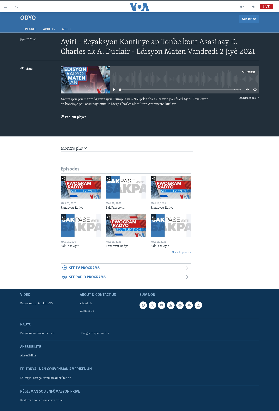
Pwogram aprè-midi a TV (36, 303)
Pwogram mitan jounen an (37, 333)
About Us (86, 303)
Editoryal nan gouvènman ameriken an (45, 377)
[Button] (26, 70)
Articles (49, 29)
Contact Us (87, 311)
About (66, 29)
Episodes (30, 29)
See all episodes (181, 252)
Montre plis (74, 148)
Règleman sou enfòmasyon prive (41, 400)
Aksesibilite (28, 355)
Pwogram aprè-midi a (95, 333)
